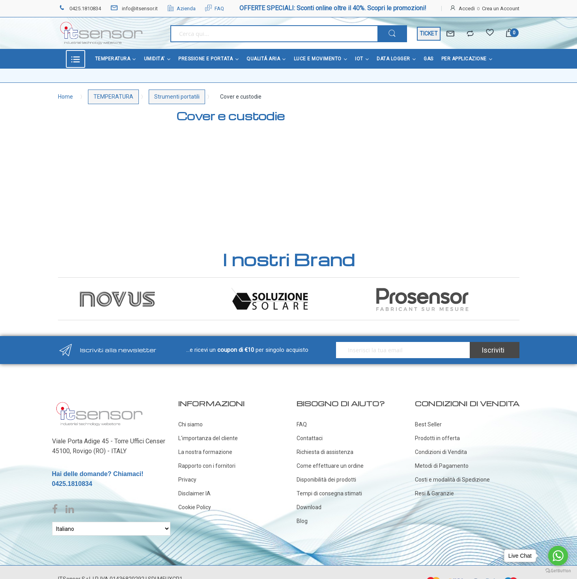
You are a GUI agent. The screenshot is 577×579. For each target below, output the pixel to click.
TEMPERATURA (113, 96)
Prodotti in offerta (437, 433)
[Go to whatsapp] (558, 556)
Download (309, 502)
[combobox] (274, 33)
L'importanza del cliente (208, 433)
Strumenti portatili (177, 96)
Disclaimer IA (194, 489)
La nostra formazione (205, 447)
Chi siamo (190, 420)
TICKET (429, 33)
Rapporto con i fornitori (206, 461)
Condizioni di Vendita (441, 447)
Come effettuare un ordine (330, 461)
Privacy (187, 475)
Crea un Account (500, 8)
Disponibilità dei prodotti (326, 475)
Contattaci (310, 433)
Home (65, 96)
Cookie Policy (194, 502)
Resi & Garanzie (434, 489)
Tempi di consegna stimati (329, 489)
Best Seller (428, 420)
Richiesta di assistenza (325, 447)
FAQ (214, 8)
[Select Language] (111, 524)
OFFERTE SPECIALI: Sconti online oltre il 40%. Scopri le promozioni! (332, 8)
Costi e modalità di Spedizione (452, 475)
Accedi (467, 8)
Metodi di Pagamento (442, 461)
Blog (302, 516)
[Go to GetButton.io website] (558, 570)
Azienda (181, 8)
